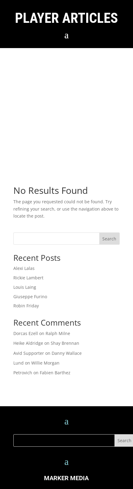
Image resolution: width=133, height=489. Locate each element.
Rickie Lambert (28, 278)
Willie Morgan (45, 363)
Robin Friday (26, 306)
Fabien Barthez (55, 372)
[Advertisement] (57, 108)
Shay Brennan (65, 343)
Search (109, 239)
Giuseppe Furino (30, 296)
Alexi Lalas (24, 268)
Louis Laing (24, 287)
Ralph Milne (58, 333)
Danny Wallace (67, 353)
